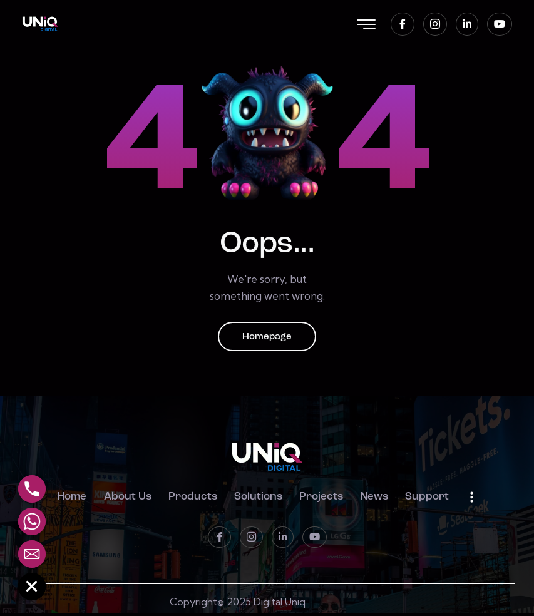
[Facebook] (402, 24)
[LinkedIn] (467, 24)
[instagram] (435, 24)
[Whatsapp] (32, 521)
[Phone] (32, 489)
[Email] (32, 554)
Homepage (267, 338)
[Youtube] (499, 24)
